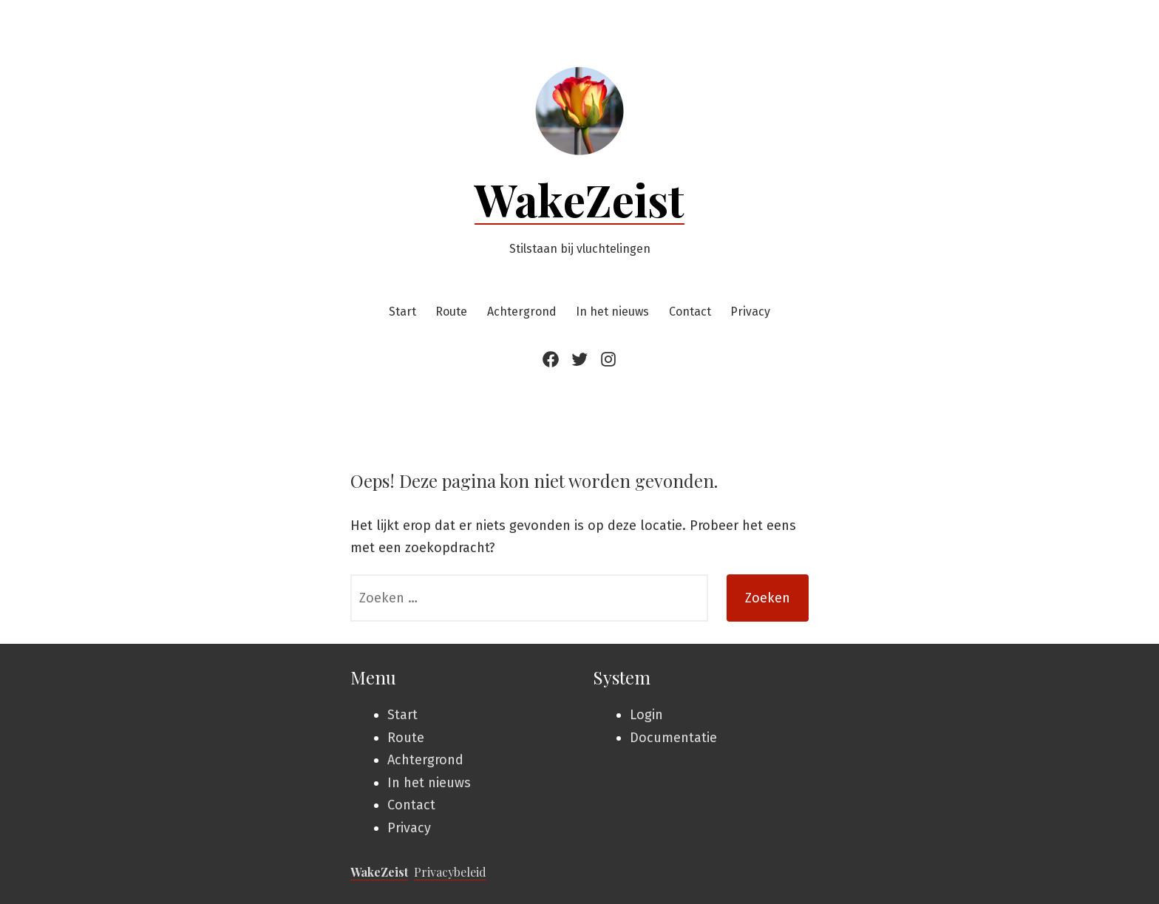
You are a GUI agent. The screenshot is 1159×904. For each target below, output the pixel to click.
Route (451, 312)
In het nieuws (612, 312)
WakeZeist (579, 198)
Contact (690, 312)
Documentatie (673, 738)
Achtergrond (522, 312)
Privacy (750, 312)
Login (646, 715)
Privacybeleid (450, 872)
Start (402, 312)
